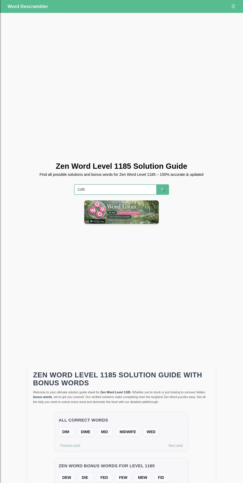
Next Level (175, 445)
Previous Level (70, 445)
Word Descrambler (28, 6)
